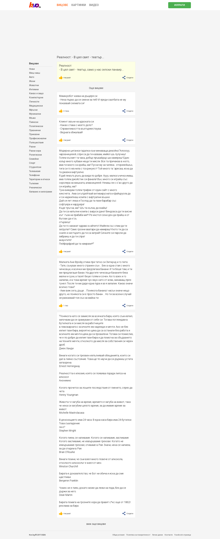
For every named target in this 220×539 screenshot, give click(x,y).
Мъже (32, 118)
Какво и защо (36, 93)
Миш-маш (34, 73)
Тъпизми (33, 183)
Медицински (36, 105)
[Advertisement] (110, 32)
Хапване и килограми (40, 191)
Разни (32, 146)
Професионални (37, 138)
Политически (36, 126)
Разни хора (35, 150)
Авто (31, 77)
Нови (32, 69)
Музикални (35, 113)
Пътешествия (36, 142)
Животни (34, 85)
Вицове (34, 63)
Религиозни (35, 154)
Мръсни (33, 110)
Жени (32, 81)
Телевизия (34, 171)
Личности (34, 101)
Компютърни (36, 97)
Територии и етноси (39, 179)
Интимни (34, 89)
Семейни (34, 159)
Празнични (35, 130)
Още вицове (96, 87)
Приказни (34, 134)
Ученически (35, 187)
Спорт (32, 163)
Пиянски (33, 122)
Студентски (35, 167)
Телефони (34, 175)
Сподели (127, 78)
